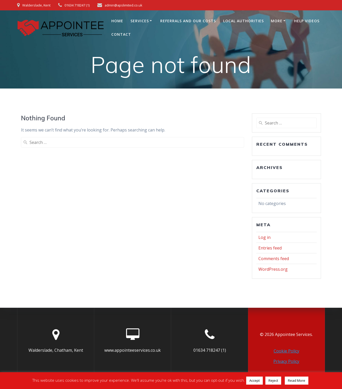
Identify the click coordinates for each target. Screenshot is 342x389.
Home (117, 20)
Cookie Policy (286, 351)
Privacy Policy (286, 361)
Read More (296, 380)
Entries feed (270, 248)
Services (139, 20)
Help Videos (306, 20)
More (276, 20)
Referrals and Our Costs (188, 20)
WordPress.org (273, 269)
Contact (121, 34)
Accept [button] (254, 380)
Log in (264, 237)
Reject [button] (273, 380)
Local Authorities (243, 20)
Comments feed (273, 258)
